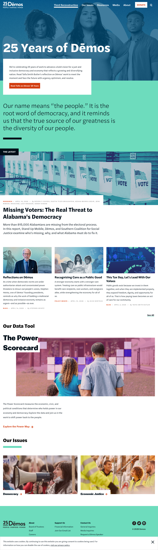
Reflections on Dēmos (18, 277)
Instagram (144, 523)
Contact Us (85, 522)
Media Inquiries (87, 530)
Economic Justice (92, 494)
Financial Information (64, 526)
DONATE (141, 4)
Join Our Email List (63, 530)
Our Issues (87, 5)
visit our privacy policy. (60, 545)
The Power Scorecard (20, 342)
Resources (103, 5)
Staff (31, 530)
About (126, 5)
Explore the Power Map (16, 426)
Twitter (139, 523)
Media (116, 5)
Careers (32, 534)
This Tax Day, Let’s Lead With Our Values (128, 279)
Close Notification (150, 543)
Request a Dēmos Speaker (91, 534)
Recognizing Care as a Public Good (78, 277)
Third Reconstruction (66, 5)
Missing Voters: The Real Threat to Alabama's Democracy (47, 212)
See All (150, 315)
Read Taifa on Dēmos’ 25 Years (25, 85)
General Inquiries (87, 526)
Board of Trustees (36, 526)
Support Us (60, 522)
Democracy (10, 494)
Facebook (134, 523)
